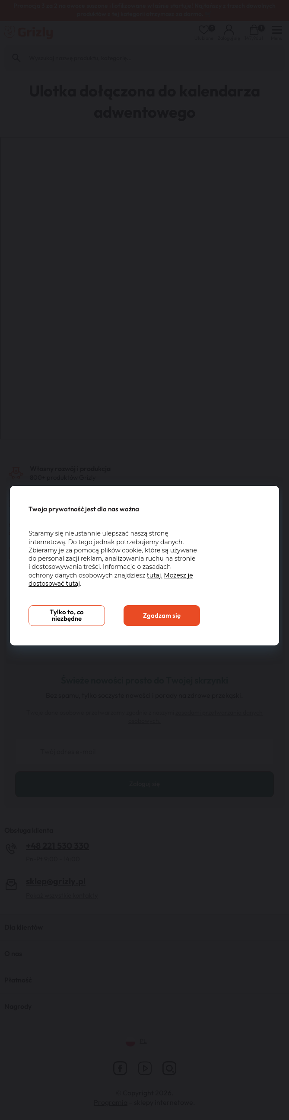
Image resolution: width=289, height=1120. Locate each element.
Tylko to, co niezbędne (67, 616)
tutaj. (154, 575)
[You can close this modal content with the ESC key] (144, 560)
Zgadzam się (162, 615)
